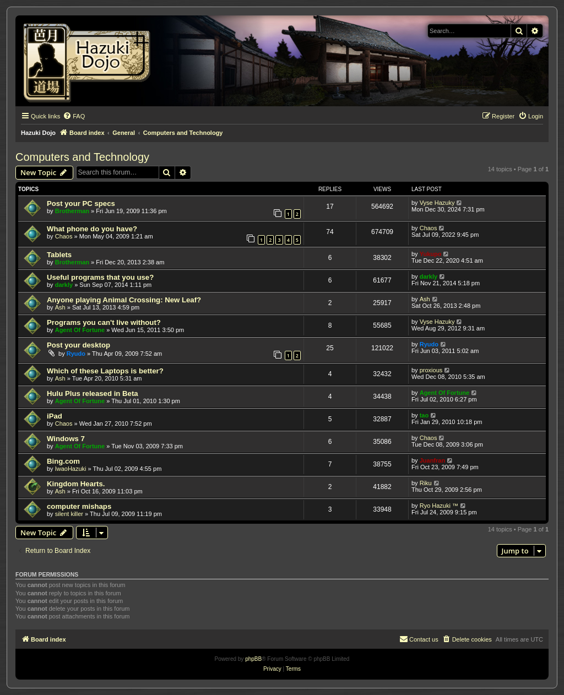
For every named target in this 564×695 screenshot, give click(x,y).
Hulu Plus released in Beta (92, 393)
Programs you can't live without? (104, 322)
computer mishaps (79, 506)
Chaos (64, 236)
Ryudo (76, 353)
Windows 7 (66, 439)
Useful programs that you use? (100, 277)
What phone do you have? (92, 229)
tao (424, 415)
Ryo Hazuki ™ (439, 505)
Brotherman (72, 211)
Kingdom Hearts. (76, 484)
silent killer (69, 514)
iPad (54, 416)
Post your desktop (78, 345)
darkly (64, 284)
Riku (426, 483)
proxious (431, 370)
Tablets (59, 255)
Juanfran (432, 460)
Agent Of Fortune (80, 330)
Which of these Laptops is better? (105, 371)
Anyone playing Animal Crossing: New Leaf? (124, 300)
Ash (60, 307)
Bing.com (63, 461)
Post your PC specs (81, 203)
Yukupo (431, 254)
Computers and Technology (82, 157)
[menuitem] (74, 116)
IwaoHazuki (70, 468)
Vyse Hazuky (437, 202)
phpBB (253, 659)
